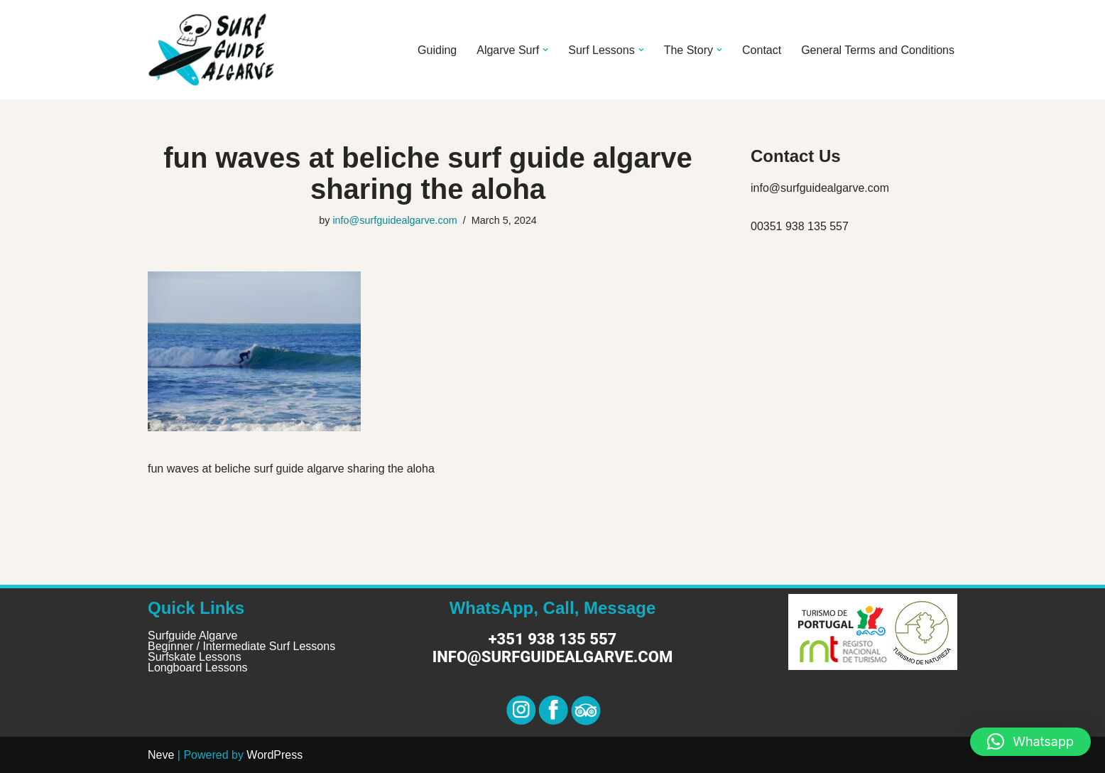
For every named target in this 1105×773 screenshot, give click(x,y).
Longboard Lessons (198, 667)
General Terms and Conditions (877, 50)
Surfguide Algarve (192, 635)
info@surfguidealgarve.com (394, 220)
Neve (161, 755)
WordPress (274, 755)
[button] (545, 50)
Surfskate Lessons (194, 657)
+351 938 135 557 (553, 639)
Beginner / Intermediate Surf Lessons (241, 646)
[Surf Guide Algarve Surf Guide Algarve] (212, 50)
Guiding (437, 50)
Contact (761, 50)
